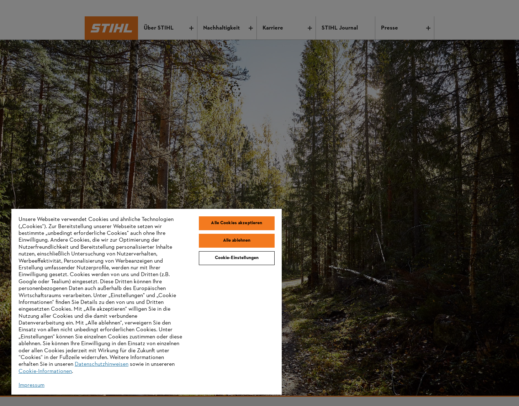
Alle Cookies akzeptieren (236, 223)
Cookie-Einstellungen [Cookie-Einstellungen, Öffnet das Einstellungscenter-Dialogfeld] (237, 258)
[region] (146, 302)
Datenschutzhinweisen (101, 364)
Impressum (31, 385)
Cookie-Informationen (45, 371)
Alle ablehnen (237, 240)
